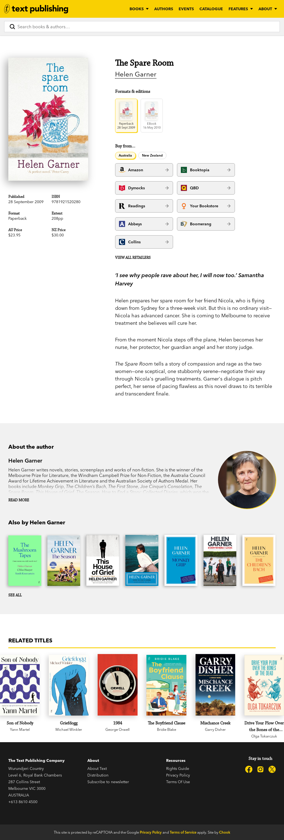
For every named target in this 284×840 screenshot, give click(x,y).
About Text (97, 768)
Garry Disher (215, 729)
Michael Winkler (68, 729)
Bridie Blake (166, 729)
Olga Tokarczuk (264, 736)
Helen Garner (135, 74)
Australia (125, 155)
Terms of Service (183, 832)
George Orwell (117, 729)
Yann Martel (20, 729)
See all (15, 595)
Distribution (97, 775)
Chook (224, 832)
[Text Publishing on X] (272, 769)
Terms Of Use (178, 781)
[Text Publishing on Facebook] (248, 769)
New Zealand (152, 155)
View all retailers (133, 258)
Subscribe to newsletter (108, 781)
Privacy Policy (178, 775)
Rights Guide (177, 768)
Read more (18, 500)
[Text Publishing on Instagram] (260, 769)
